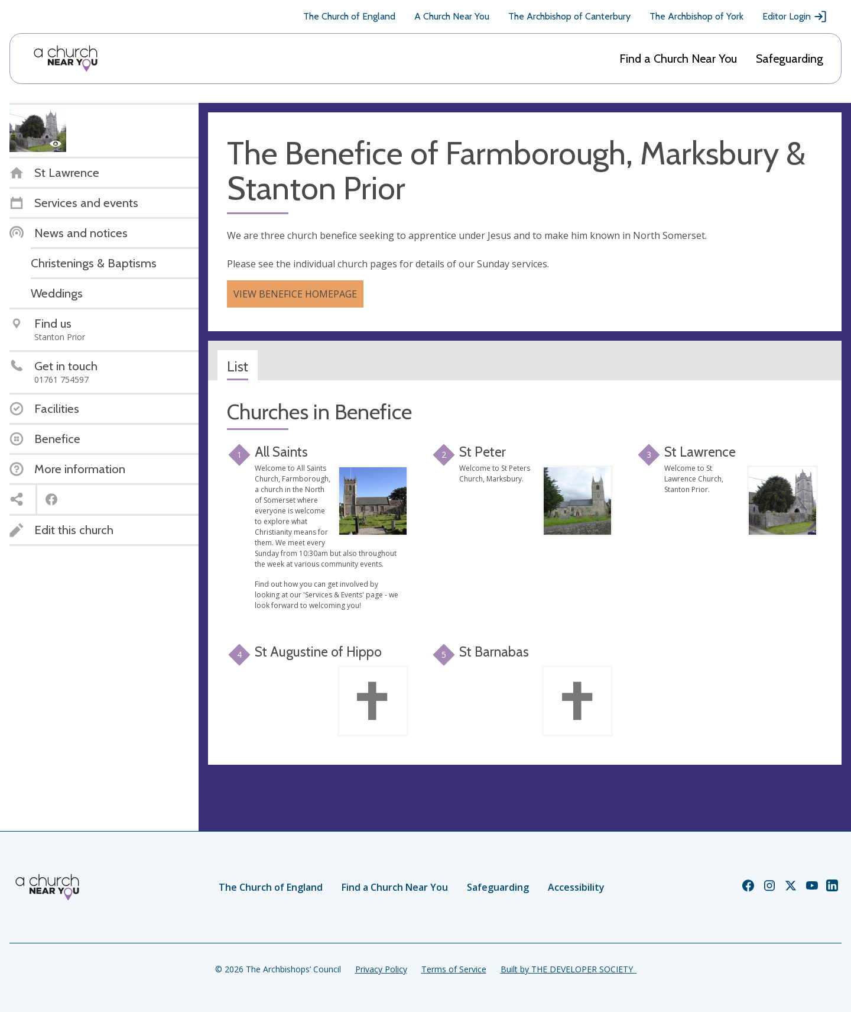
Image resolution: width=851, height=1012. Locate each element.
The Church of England (349, 16)
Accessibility (576, 887)
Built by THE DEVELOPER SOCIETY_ (568, 969)
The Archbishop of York (696, 16)
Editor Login (794, 16)
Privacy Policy (381, 969)
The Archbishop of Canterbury (569, 16)
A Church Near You (451, 16)
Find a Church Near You (678, 58)
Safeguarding (789, 58)
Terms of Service (453, 969)
